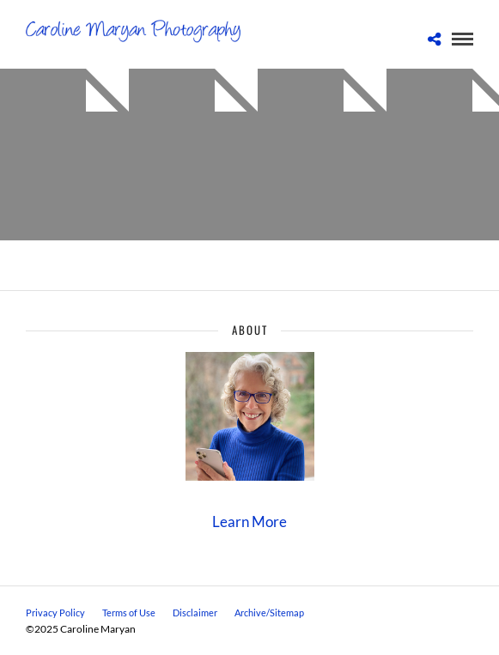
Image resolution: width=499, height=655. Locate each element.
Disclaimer (195, 612)
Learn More (249, 521)
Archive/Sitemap (269, 612)
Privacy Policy (55, 612)
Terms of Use (128, 612)
